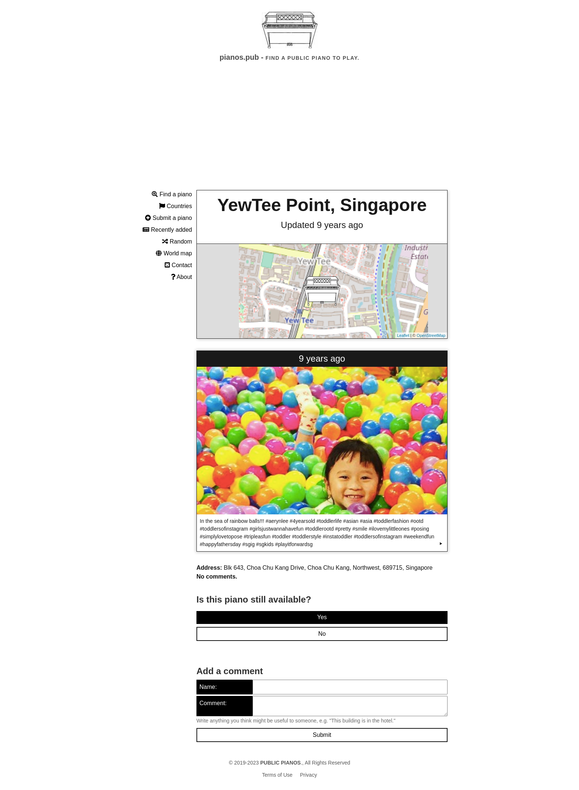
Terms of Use (277, 775)
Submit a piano (168, 218)
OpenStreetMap (431, 335)
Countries (175, 206)
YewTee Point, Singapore (321, 205)
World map (174, 253)
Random (177, 241)
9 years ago (322, 358)
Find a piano (172, 194)
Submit (322, 735)
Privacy (308, 775)
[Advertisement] (289, 132)
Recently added (167, 230)
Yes (322, 617)
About (181, 277)
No (322, 634)
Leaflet (403, 335)
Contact (178, 265)
